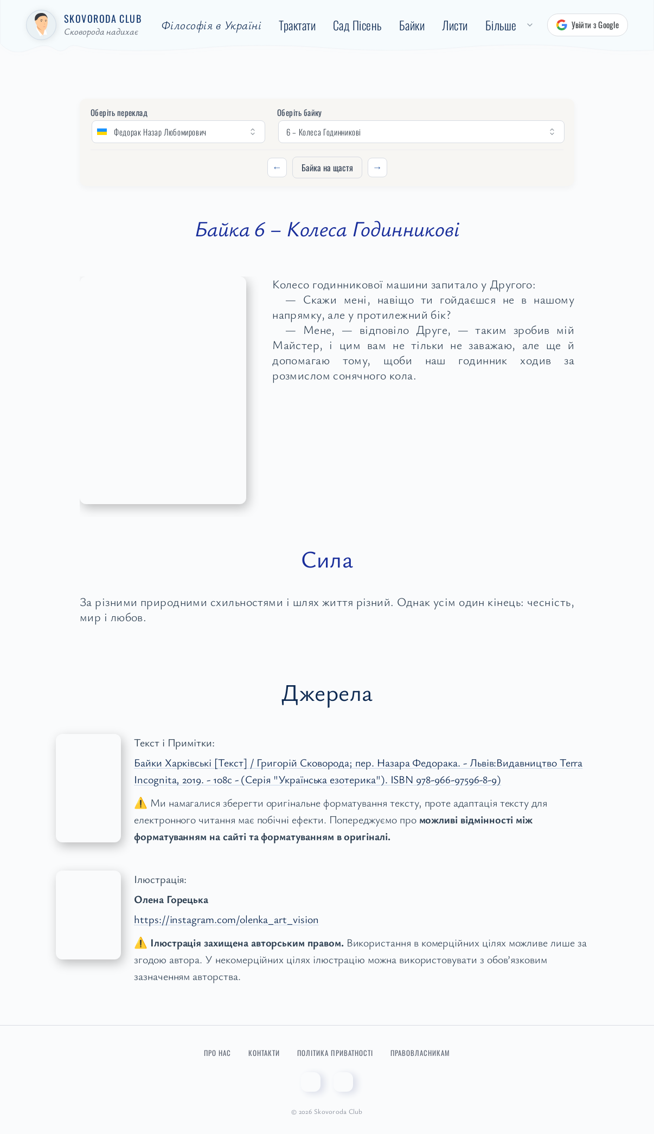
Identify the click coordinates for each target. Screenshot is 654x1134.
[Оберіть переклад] (178, 131)
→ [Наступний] (377, 166)
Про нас (217, 1052)
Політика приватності (335, 1052)
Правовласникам (420, 1052)
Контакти (264, 1052)
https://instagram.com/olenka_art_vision (226, 919)
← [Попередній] (277, 166)
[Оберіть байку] (421, 131)
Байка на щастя (327, 167)
